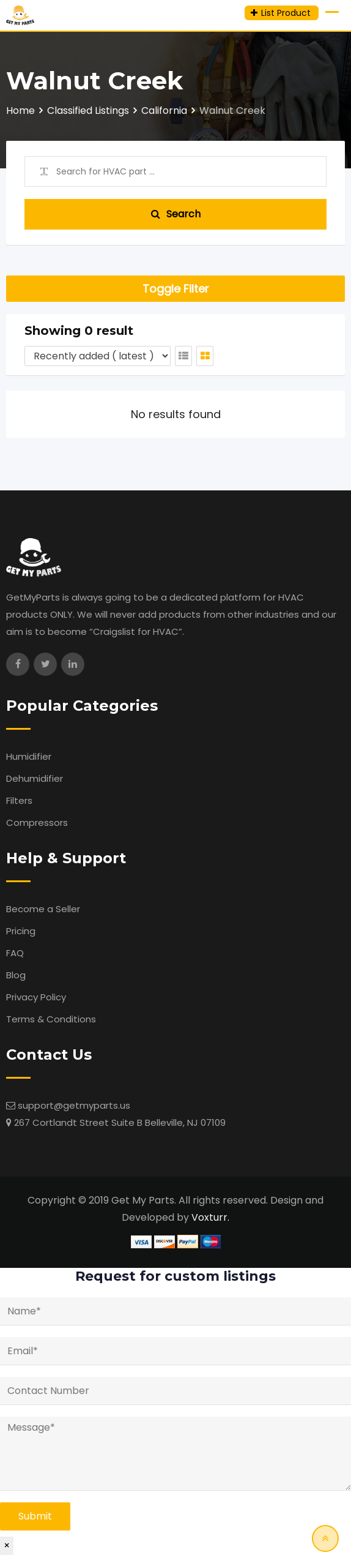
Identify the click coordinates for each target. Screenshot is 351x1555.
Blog (16, 975)
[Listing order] (97, 356)
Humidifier (28, 756)
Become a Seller (43, 908)
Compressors (37, 822)
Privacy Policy (36, 997)
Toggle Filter (175, 288)
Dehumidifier (34, 778)
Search (176, 214)
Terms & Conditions (51, 1019)
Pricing (20, 930)
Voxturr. (210, 1217)
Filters (19, 800)
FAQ (15, 952)
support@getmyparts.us (74, 1105)
